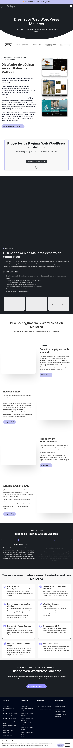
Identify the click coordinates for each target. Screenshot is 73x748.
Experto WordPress (21, 29)
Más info (46, 745)
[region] (36, 743)
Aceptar (67, 744)
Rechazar (58, 744)
